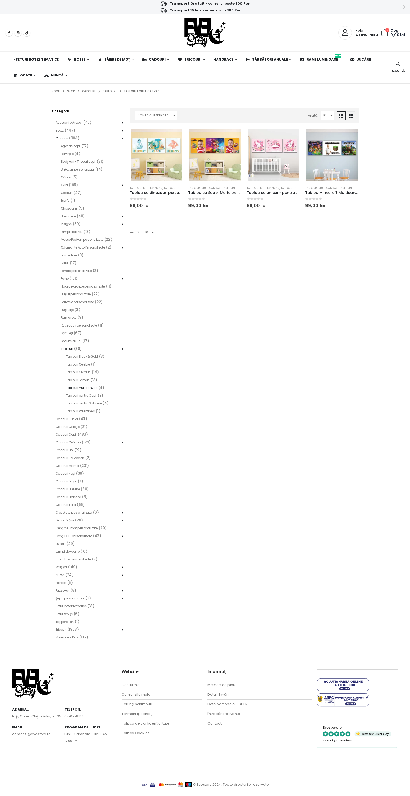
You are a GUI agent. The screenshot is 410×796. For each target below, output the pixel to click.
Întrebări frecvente (223, 713)
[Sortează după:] (156, 115)
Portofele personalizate (77, 302)
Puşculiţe (67, 310)
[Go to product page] (156, 155)
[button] (398, 67)
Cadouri (154, 59)
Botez (76, 59)
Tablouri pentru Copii (179, 188)
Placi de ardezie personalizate (83, 286)
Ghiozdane (69, 208)
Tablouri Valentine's (80, 411)
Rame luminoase (320, 58)
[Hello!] (358, 33)
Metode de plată (222, 684)
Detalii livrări (218, 694)
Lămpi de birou (72, 232)
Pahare (61, 582)
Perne (65, 278)
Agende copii (71, 146)
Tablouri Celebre (78, 364)
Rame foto (68, 317)
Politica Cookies (135, 732)
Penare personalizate (76, 271)
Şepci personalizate (70, 598)
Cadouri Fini (65, 450)
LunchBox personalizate (73, 559)
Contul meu (132, 684)
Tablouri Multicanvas (146, 188)
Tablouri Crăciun (78, 372)
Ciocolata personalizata (74, 512)
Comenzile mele (136, 694)
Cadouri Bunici (67, 419)
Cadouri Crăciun (68, 442)
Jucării (360, 59)
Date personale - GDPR (227, 704)
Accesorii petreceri (69, 122)
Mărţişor (61, 567)
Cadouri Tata (66, 505)
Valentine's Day (67, 637)
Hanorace (223, 59)
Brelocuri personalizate (77, 169)
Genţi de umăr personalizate (77, 528)
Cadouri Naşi (65, 473)
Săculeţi (67, 333)
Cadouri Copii (66, 434)
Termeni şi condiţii (137, 713)
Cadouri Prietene (68, 489)
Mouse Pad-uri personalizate (82, 239)
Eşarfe (65, 200)
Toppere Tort (65, 621)
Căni (64, 185)
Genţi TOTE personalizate (74, 536)
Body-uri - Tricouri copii (78, 161)
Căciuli (66, 177)
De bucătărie (65, 520)
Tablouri (67, 349)
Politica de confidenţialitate (146, 723)
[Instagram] (18, 32)
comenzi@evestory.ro (31, 734)
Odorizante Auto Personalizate (83, 247)
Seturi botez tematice (71, 606)
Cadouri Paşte (66, 481)
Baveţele (67, 154)
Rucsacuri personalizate (79, 325)
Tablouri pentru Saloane (84, 403)
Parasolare (69, 255)
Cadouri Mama (67, 466)
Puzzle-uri (63, 590)
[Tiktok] (26, 32)
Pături (65, 263)
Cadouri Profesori (68, 497)
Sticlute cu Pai (71, 341)
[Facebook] (9, 32)
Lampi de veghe (68, 551)
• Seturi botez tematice (36, 59)
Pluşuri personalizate (76, 294)
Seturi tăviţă (64, 614)
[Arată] (327, 115)
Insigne (66, 224)
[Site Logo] (205, 33)
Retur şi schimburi (137, 704)
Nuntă (54, 75)
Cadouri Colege (68, 427)
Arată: (313, 115)
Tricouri (189, 59)
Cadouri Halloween (70, 458)
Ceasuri (67, 193)
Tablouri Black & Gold (82, 356)
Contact (214, 723)
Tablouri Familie (77, 380)
